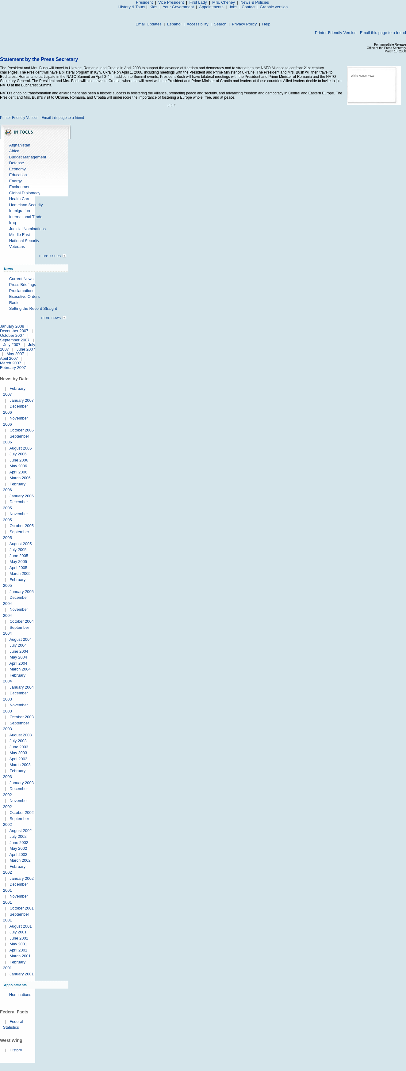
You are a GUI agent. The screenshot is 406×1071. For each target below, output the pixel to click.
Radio (14, 302)
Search (220, 24)
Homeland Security (26, 205)
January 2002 (22, 878)
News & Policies (254, 2)
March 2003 (20, 764)
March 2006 (20, 478)
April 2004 (18, 663)
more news (51, 317)
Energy (15, 181)
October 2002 (22, 812)
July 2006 (18, 454)
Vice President (171, 2)
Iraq (12, 222)
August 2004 (20, 639)
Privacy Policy (244, 24)
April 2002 (18, 854)
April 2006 (18, 472)
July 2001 (18, 932)
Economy (17, 169)
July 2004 (18, 645)
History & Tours (131, 7)
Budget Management (27, 157)
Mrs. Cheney (223, 2)
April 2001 (18, 950)
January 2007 (22, 400)
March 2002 (20, 860)
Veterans (17, 246)
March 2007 (10, 363)
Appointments (211, 7)
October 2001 (22, 908)
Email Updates (149, 24)
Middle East (19, 234)
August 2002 (20, 830)
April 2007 (9, 358)
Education (18, 175)
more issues (50, 255)
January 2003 (22, 782)
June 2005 (19, 555)
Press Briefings (22, 284)
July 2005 (18, 549)
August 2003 (20, 735)
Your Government (178, 7)
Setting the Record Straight (33, 308)
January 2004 (22, 687)
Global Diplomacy (24, 193)
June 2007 (26, 349)
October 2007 (12, 335)
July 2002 (18, 836)
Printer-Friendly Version (336, 32)
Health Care (19, 198)
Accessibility (198, 24)
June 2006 (19, 460)
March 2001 (20, 956)
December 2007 (14, 331)
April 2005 (18, 567)
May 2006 (18, 466)
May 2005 (18, 561)
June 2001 (19, 938)
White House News (362, 75)
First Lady (198, 2)
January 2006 (22, 496)
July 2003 (18, 741)
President (144, 2)
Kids (153, 7)
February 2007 (13, 367)
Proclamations (21, 290)
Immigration (19, 210)
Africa (14, 151)
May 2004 (18, 657)
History (16, 1050)
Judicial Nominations (27, 228)
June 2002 (19, 842)
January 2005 (22, 591)
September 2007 (14, 340)
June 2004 (19, 651)
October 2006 (22, 430)
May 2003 (18, 752)
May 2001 (18, 944)
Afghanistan (19, 145)
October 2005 (22, 525)
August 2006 (20, 448)
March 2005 (20, 573)
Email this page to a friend (383, 32)
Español (174, 24)
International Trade (25, 217)
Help (266, 24)
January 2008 (12, 326)
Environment (20, 186)
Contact (248, 7)
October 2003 (22, 717)
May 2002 (18, 848)
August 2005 (20, 543)
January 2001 (22, 974)
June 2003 (19, 747)
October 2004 (22, 621)
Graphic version (274, 7)
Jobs (233, 7)
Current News (21, 278)
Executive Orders (24, 296)
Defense (16, 163)
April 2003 (18, 759)
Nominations (20, 994)
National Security (24, 240)
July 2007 (12, 344)
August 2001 (20, 926)
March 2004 (20, 669)
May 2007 (15, 353)
